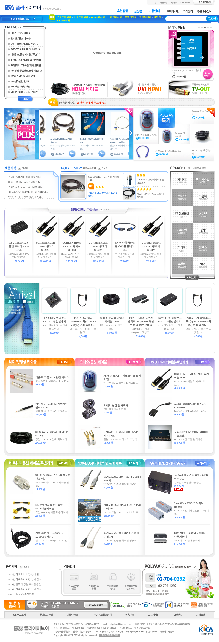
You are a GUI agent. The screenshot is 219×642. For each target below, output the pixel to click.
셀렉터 (157, 17)
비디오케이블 (81, 17)
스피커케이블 (115, 17)
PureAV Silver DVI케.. (146, 134)
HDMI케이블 (98, 17)
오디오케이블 (64, 17)
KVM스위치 (63, 20)
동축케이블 (130, 17)
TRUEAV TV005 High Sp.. (168, 150)
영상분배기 (145, 17)
